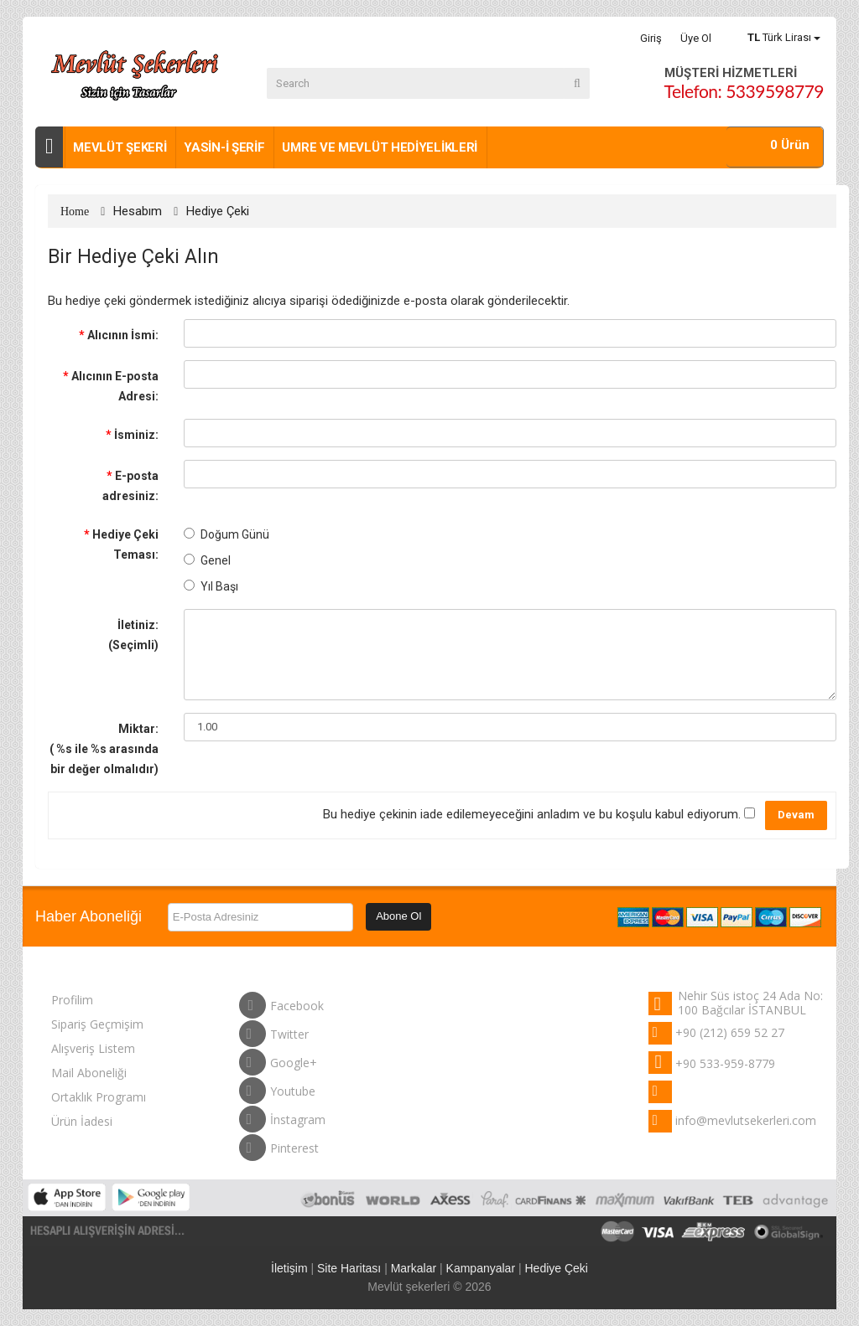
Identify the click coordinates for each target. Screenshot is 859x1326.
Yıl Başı (211, 586)
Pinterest (279, 1144)
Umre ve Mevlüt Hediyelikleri (379, 147)
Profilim (72, 1000)
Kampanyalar (481, 1268)
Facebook (281, 1002)
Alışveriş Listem (93, 1048)
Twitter (274, 1030)
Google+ (278, 1059)
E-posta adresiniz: (130, 486)
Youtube (277, 1087)
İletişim (289, 1268)
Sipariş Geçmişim (97, 1024)
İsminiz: (136, 434)
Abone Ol (398, 916)
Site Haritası (349, 1268)
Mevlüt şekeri (119, 147)
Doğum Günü (226, 534)
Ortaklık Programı (98, 1097)
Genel (207, 560)
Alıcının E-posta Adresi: (115, 386)
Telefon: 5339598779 (744, 90)
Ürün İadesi (81, 1121)
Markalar (413, 1268)
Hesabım (137, 211)
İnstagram (282, 1116)
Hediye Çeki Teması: (125, 544)
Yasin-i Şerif (224, 147)
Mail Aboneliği (89, 1073)
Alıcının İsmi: (123, 335)
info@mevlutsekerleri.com (745, 1120)
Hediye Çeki (217, 211)
